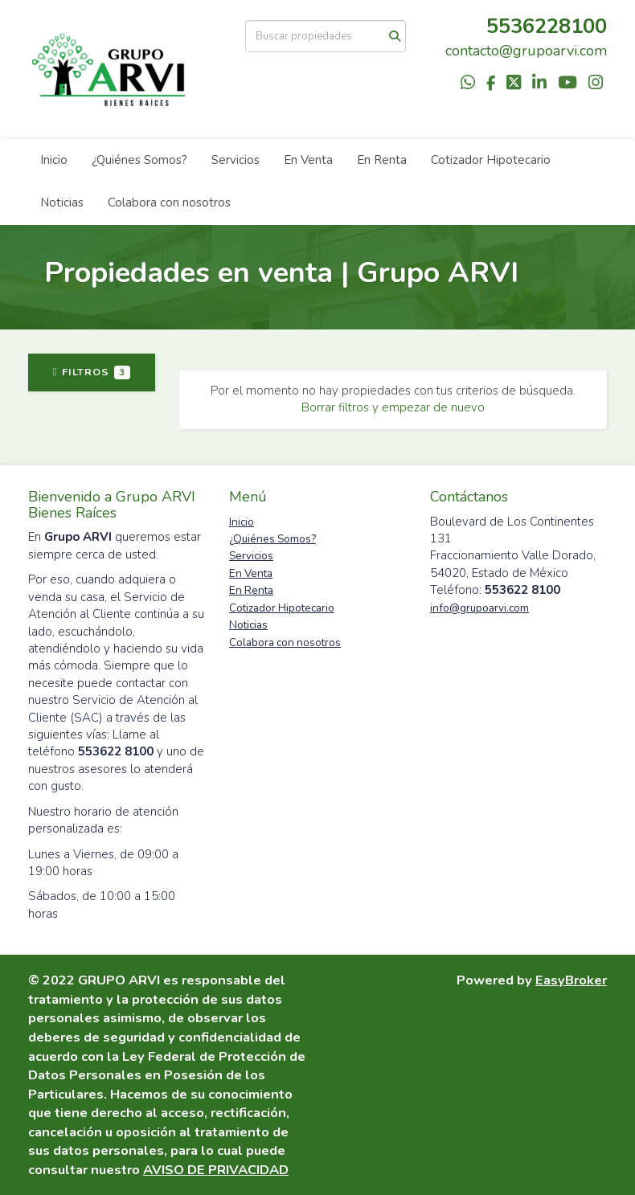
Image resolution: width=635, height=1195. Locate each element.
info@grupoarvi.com (479, 608)
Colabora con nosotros (169, 202)
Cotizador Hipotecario (491, 160)
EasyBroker (571, 980)
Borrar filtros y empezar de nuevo (393, 407)
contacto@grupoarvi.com (526, 50)
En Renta (382, 160)
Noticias (62, 202)
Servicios (235, 160)
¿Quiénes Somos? (139, 160)
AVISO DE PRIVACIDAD (216, 1169)
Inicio (54, 160)
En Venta (308, 160)
